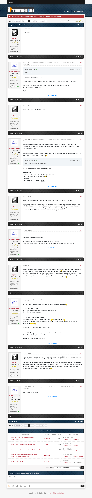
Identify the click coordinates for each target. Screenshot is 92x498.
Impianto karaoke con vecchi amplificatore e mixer (27, 450)
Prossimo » (41, 21)
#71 (81, 29)
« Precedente (17, 21)
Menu (11, 2)
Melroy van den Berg (58, 493)
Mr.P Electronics (14, 71)
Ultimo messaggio (68, 439)
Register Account (77, 11)
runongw (76, 439)
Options (80, 25)
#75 (81, 196)
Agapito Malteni (78, 456)
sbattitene (47, 450)
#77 (81, 265)
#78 (81, 299)
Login (66, 11)
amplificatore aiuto (17, 461)
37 (36, 21)
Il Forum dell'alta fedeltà (17, 16)
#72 (81, 62)
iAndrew (49, 493)
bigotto (14, 38)
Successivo (78, 421)
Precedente (13, 421)
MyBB (36, 493)
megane (76, 445)
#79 (81, 353)
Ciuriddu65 (47, 438)
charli (47, 444)
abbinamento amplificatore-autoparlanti (23, 444)
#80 (81, 386)
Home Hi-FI (28, 16)
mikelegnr (47, 455)
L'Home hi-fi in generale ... (39, 16)
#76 (81, 230)
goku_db (46, 461)
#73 (81, 105)
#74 (81, 139)
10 (33, 21)
